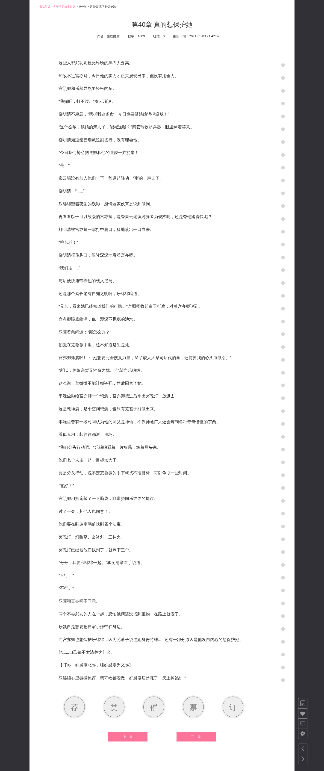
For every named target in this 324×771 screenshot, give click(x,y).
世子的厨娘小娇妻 (64, 7)
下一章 (196, 737)
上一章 (128, 737)
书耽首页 (44, 7)
